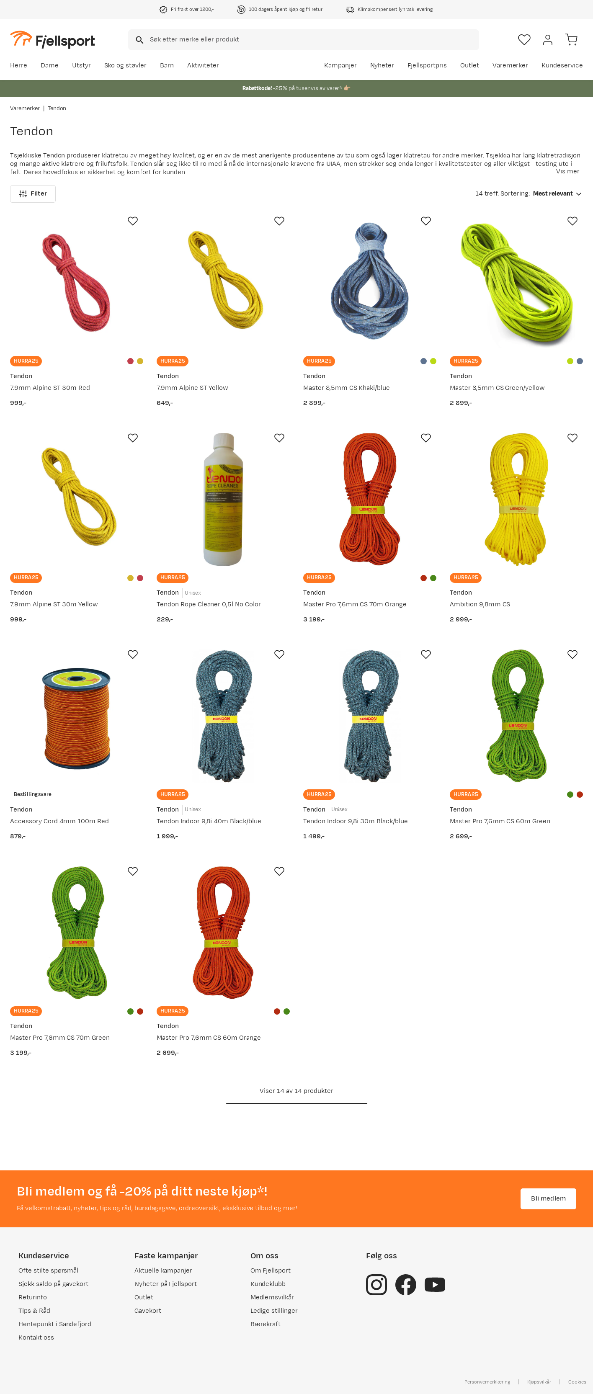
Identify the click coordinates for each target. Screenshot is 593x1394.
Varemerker (510, 65)
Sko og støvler (125, 65)
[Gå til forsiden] (52, 40)
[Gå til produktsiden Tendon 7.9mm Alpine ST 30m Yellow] (76, 499)
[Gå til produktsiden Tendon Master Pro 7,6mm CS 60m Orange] (223, 933)
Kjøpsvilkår (539, 1382)
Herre (18, 65)
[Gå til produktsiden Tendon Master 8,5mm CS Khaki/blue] (369, 282)
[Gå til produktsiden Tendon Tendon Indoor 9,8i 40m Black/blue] (223, 716)
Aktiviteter (203, 65)
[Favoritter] (524, 39)
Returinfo (32, 1297)
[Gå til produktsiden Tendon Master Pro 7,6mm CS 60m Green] (516, 716)
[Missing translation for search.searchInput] (139, 40)
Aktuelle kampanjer (163, 1270)
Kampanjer (340, 65)
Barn (167, 65)
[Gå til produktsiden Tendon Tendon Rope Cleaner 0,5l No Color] (223, 499)
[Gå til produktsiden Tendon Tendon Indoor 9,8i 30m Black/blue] (369, 716)
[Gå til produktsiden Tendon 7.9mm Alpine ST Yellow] (223, 282)
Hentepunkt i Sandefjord (54, 1324)
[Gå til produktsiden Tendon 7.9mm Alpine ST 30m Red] (76, 282)
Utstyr (81, 65)
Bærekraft (265, 1324)
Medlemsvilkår (272, 1297)
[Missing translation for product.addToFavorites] (132, 221)
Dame (50, 65)
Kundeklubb (268, 1284)
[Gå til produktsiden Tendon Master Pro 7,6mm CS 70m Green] (76, 933)
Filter (33, 193)
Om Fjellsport (270, 1270)
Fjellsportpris (427, 65)
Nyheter (382, 65)
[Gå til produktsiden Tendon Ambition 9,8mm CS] (516, 499)
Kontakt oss (36, 1337)
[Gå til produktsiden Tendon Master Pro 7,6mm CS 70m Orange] (369, 499)
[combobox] (303, 39)
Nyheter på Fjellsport (165, 1284)
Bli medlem (548, 1198)
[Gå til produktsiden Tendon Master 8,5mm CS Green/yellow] (516, 282)
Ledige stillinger (274, 1310)
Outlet (469, 65)
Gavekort (147, 1310)
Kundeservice (562, 65)
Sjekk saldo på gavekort (53, 1284)
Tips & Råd (34, 1310)
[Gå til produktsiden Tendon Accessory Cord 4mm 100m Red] (76, 716)
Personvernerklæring (487, 1382)
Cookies (577, 1382)
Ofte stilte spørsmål (48, 1270)
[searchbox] (314, 39)
